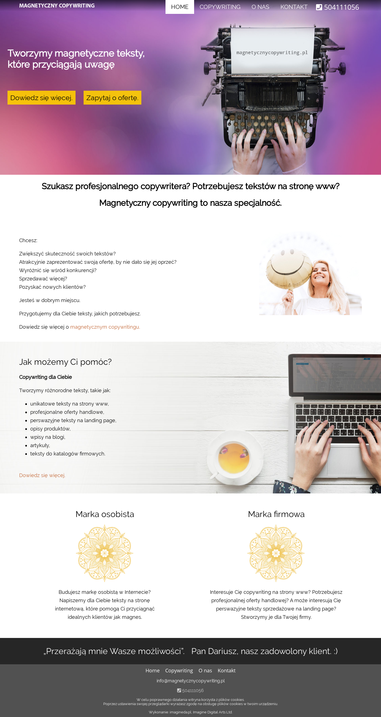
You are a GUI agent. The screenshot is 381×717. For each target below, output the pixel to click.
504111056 (337, 7)
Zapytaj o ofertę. (112, 97)
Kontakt (294, 6)
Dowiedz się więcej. (41, 97)
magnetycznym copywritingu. (105, 327)
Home (180, 6)
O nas (260, 6)
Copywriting (220, 6)
